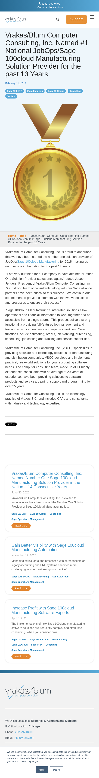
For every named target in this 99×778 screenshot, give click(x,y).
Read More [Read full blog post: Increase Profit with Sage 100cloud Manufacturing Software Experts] (21, 656)
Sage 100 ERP (14, 91)
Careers (42, 7)
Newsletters (56, 7)
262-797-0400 (24, 732)
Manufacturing (35, 91)
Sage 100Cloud (56, 91)
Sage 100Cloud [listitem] (38, 514)
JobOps (11, 96)
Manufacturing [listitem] (41, 576)
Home (12, 235)
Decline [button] (56, 770)
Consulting (75, 91)
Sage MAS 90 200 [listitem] (20, 576)
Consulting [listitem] (55, 514)
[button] (92, 16)
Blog (23, 235)
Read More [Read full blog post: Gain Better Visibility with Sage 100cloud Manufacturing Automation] (21, 588)
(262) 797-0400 (49, 3)
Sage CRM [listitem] (36, 644)
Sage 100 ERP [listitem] (18, 514)
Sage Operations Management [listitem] (27, 519)
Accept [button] (42, 770)
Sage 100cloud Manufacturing (38, 261)
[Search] (57, 19)
